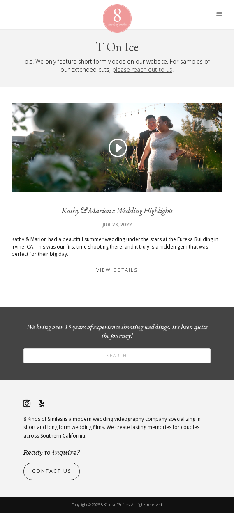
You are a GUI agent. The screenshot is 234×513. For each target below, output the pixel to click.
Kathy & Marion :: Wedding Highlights (117, 210)
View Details (117, 270)
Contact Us (51, 470)
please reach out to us (142, 69)
